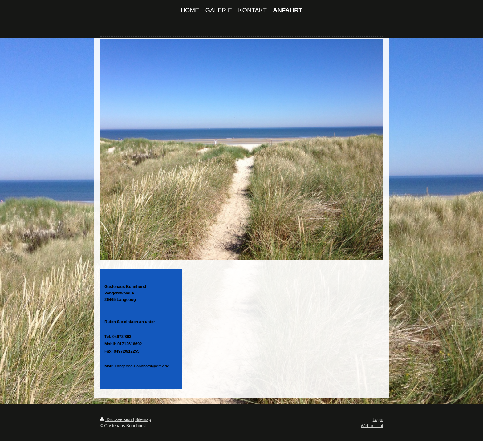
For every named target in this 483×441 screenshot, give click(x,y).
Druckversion (116, 419)
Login (378, 419)
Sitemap (143, 419)
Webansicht (372, 425)
